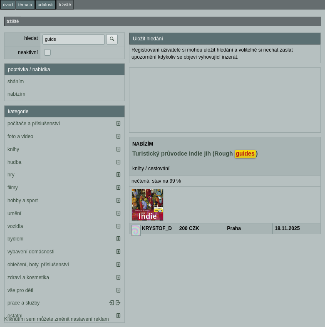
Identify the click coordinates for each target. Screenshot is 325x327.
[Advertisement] (224, 99)
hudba (14, 162)
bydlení (15, 239)
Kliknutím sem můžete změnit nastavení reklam (56, 319)
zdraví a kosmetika (28, 277)
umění (14, 213)
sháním (15, 81)
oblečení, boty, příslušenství (38, 265)
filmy (12, 188)
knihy (13, 149)
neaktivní (28, 52)
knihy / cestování (150, 168)
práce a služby (23, 303)
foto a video (20, 136)
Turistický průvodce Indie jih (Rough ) (195, 154)
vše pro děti (20, 290)
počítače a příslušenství (33, 123)
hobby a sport (22, 200)
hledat (31, 38)
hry (11, 175)
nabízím (16, 94)
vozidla (15, 226)
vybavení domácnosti (31, 252)
